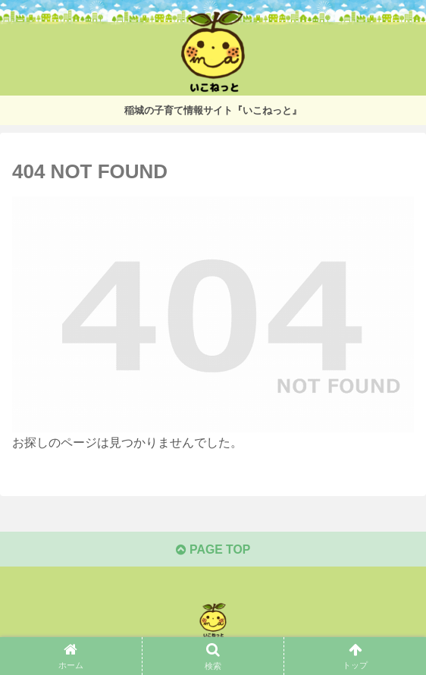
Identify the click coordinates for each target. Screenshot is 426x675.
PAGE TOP (213, 550)
